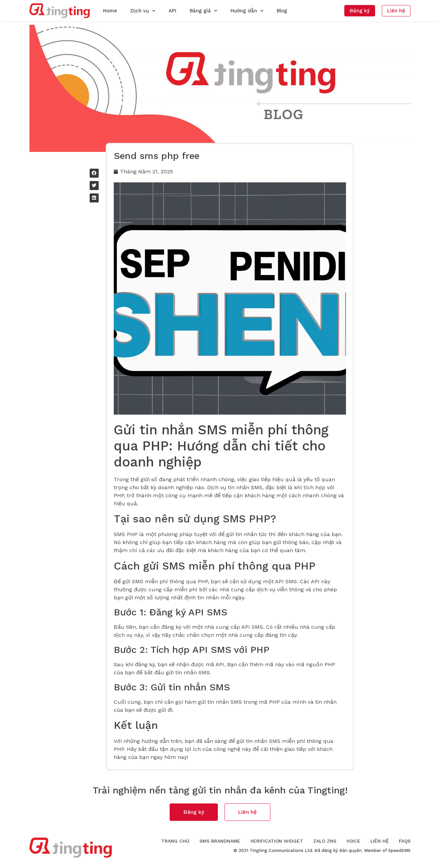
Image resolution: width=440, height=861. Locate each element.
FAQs (405, 841)
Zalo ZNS (324, 841)
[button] (359, 10)
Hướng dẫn (247, 11)
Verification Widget (276, 841)
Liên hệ (379, 841)
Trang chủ (175, 841)
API (172, 11)
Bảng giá (203, 11)
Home (110, 11)
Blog (282, 11)
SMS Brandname (219, 841)
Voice (353, 841)
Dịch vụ (142, 11)
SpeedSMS (399, 850)
